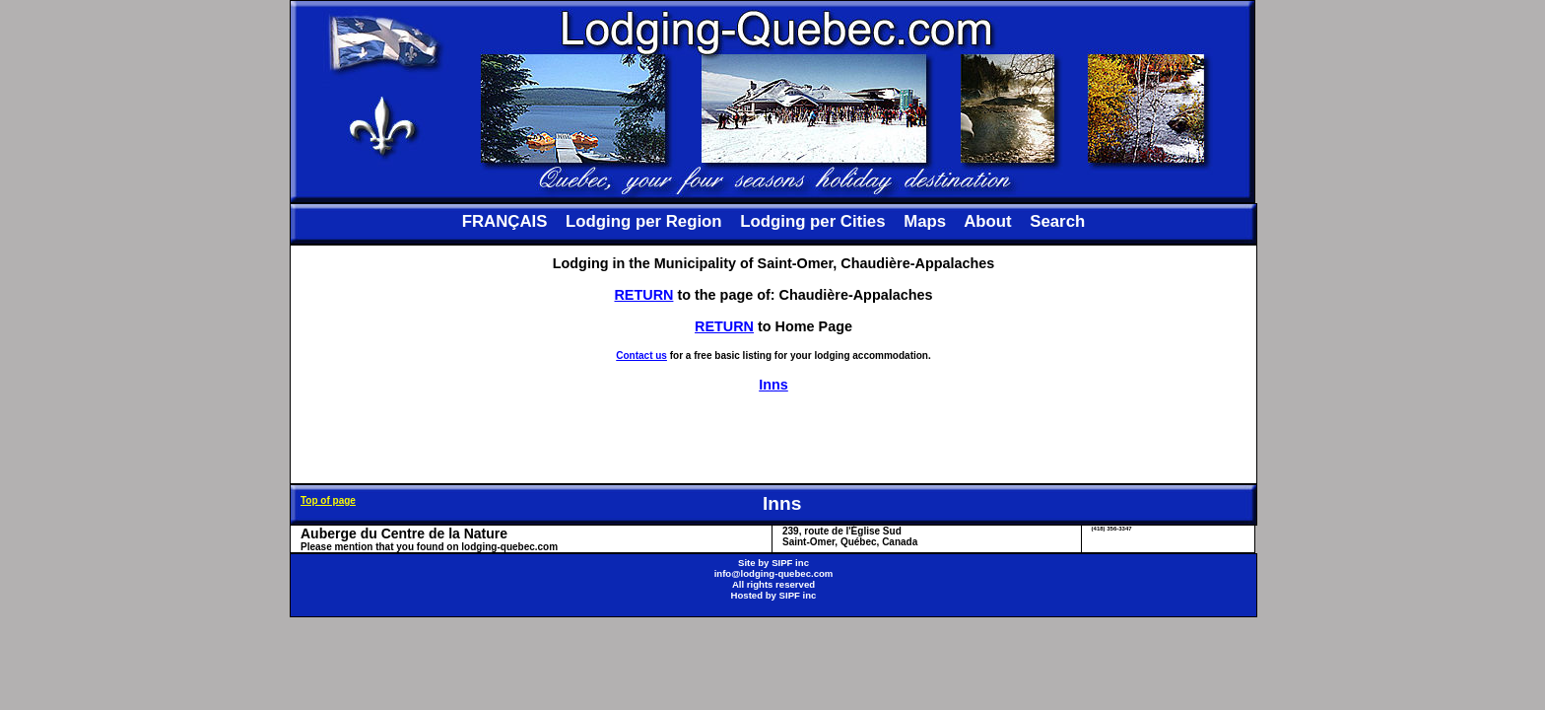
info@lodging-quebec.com (774, 573)
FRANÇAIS (505, 221)
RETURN (643, 295)
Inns (773, 384)
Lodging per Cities (812, 221)
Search (1057, 221)
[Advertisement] (773, 437)
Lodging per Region (643, 221)
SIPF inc (790, 562)
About (987, 221)
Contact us (641, 355)
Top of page (328, 500)
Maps (925, 221)
